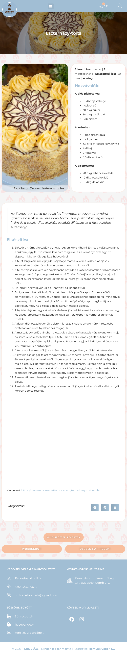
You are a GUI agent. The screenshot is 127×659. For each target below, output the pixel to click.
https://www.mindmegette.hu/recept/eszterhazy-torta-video (61, 490)
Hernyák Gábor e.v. (102, 648)
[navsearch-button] (120, 6)
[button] (51, 6)
